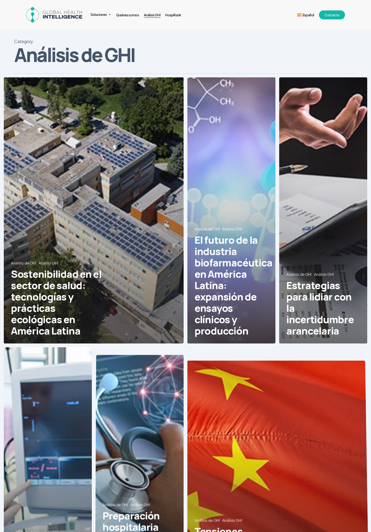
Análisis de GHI (23, 262)
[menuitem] (305, 15)
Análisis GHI (48, 262)
